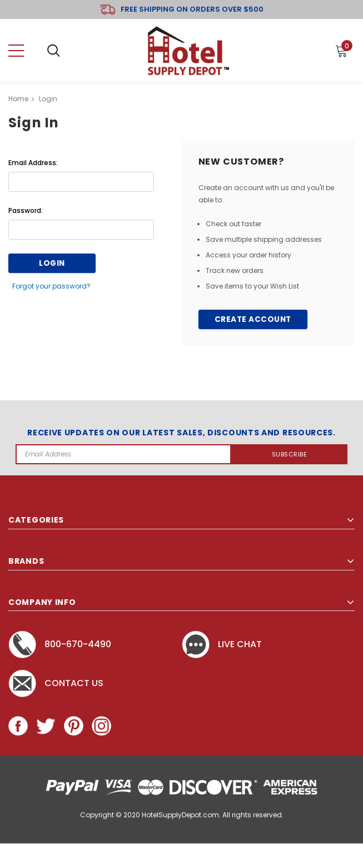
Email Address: (33, 162)
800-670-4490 (59, 644)
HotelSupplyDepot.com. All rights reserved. (213, 815)
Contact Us (55, 683)
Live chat (222, 644)
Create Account (252, 319)
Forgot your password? (52, 285)
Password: (25, 210)
